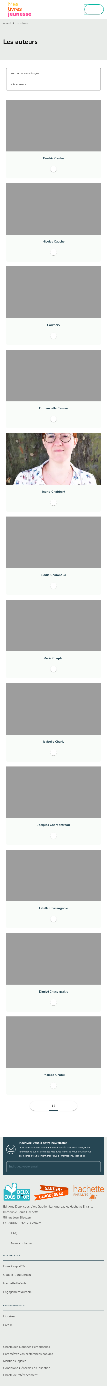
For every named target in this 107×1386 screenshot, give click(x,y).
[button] (27, 73)
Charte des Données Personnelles (26, 1347)
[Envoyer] (96, 1166)
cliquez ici (79, 1156)
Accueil (7, 23)
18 (53, 1106)
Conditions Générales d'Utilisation (26, 1368)
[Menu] (94, 9)
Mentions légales (14, 1361)
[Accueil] (19, 9)
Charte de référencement (20, 1375)
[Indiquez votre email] (48, 1166)
